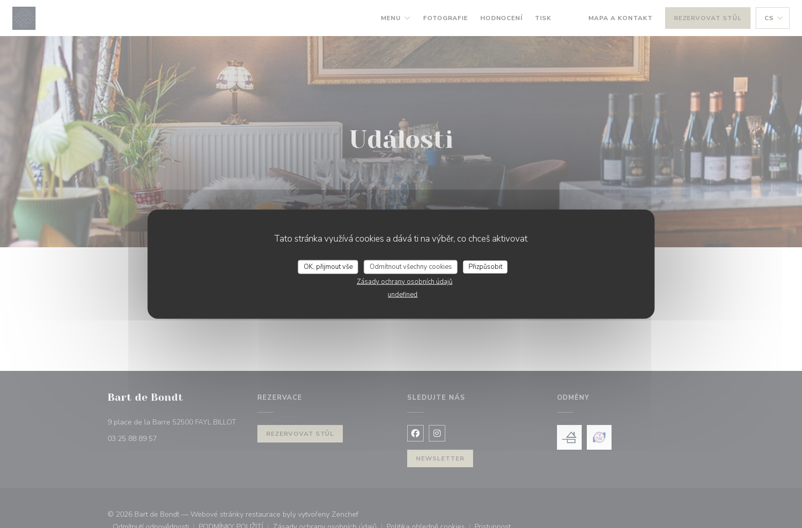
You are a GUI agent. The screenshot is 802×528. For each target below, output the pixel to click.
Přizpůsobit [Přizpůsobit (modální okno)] (485, 266)
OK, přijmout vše (328, 266)
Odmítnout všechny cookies (411, 266)
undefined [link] (402, 294)
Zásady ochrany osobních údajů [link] (404, 281)
